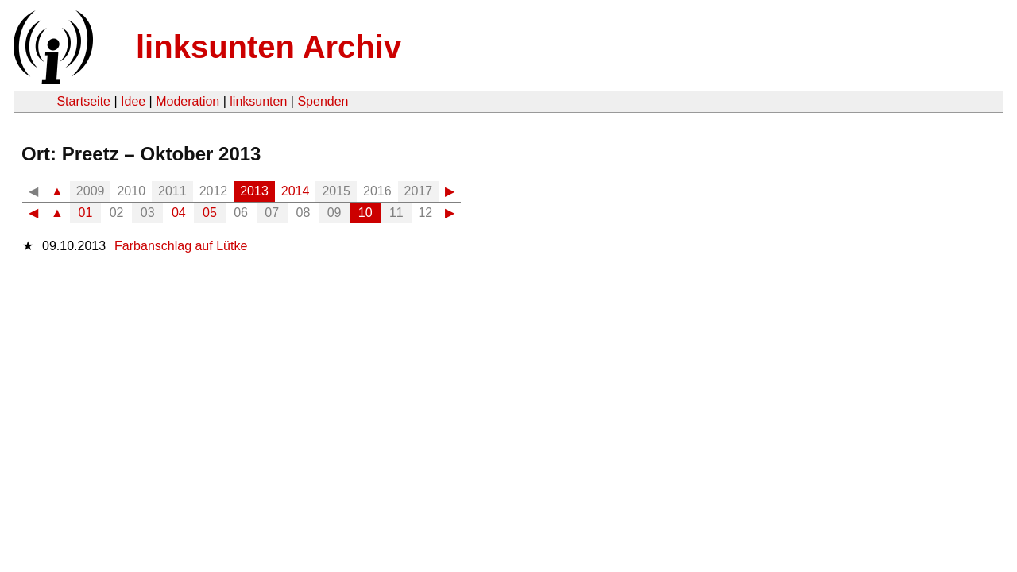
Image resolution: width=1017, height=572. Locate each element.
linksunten (258, 101)
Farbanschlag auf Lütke (180, 246)
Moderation (187, 101)
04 (179, 212)
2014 (295, 191)
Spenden (322, 101)
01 (86, 212)
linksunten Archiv (268, 46)
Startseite (83, 101)
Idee (133, 101)
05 (210, 212)
